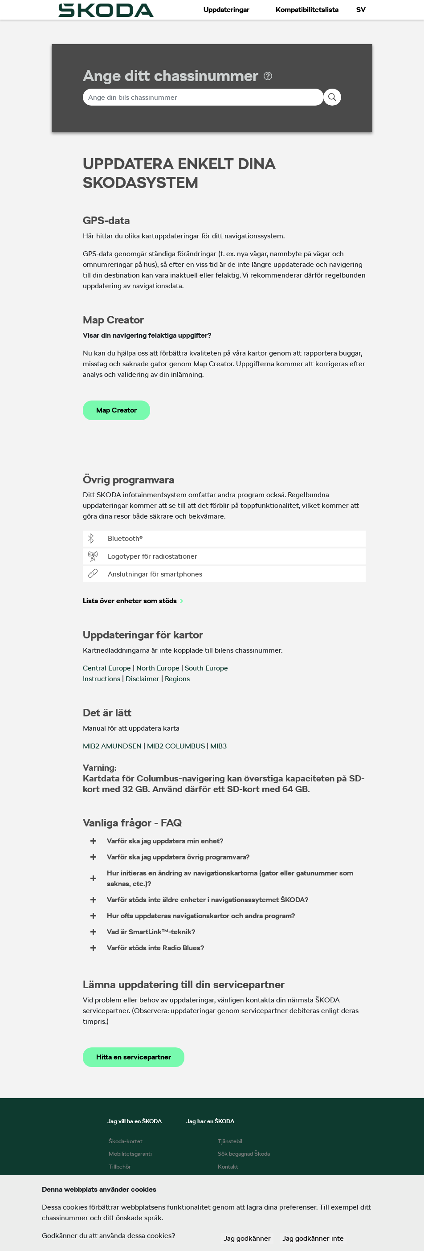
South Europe (206, 668)
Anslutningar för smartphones (145, 574)
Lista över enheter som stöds (130, 601)
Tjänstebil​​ (230, 1141)
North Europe (157, 668)
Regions (177, 679)
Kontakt (228, 1166)
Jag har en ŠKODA (210, 1121)
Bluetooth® (115, 538)
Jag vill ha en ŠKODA (134, 1121)
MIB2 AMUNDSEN (112, 746)
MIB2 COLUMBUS (176, 746)
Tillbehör (120, 1166)
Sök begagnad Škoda (244, 1153)
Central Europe (107, 668)
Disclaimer (142, 679)
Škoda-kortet (126, 1141)
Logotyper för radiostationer (142, 556)
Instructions (101, 679)
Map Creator (116, 410)
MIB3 (218, 746)
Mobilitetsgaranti (130, 1153)
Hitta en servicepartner (133, 1057)
